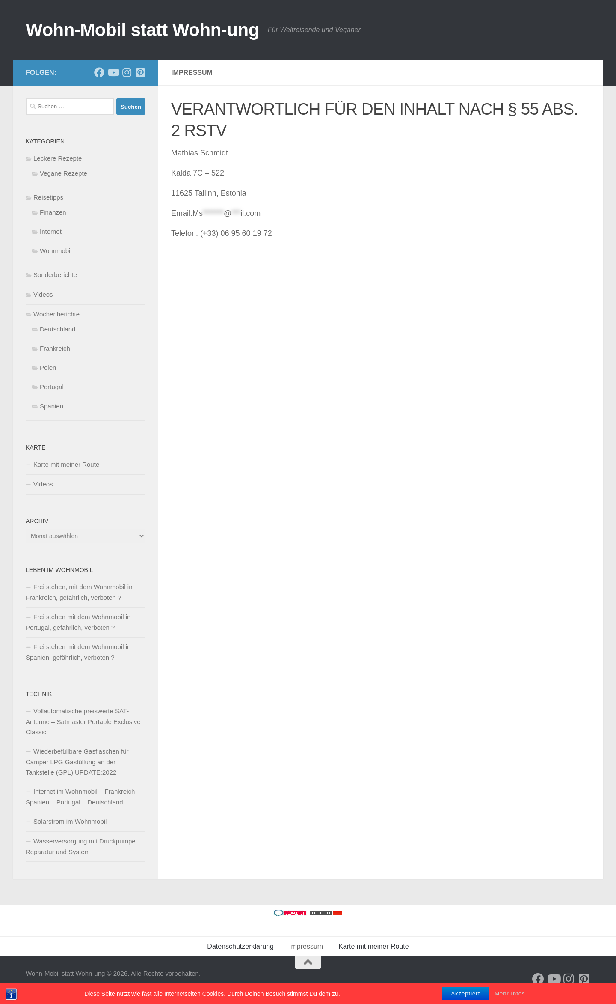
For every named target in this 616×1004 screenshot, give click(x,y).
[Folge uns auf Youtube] (113, 72)
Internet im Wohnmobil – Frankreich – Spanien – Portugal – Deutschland (83, 797)
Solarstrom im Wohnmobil (70, 821)
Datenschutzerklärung (240, 946)
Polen (48, 367)
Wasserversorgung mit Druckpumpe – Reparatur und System (83, 846)
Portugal (52, 386)
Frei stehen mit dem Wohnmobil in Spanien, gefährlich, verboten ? (78, 652)
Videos (43, 294)
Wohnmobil (56, 250)
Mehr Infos (510, 996)
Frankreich (55, 348)
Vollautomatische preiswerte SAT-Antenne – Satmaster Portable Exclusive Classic (83, 721)
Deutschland (57, 329)
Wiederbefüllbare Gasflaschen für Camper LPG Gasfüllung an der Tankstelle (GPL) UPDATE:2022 (77, 762)
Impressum (306, 946)
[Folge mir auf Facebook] (99, 72)
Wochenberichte (56, 314)
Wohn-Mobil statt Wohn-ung (142, 30)
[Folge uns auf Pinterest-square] (140, 72)
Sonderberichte (55, 274)
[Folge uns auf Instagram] (126, 72)
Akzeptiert (465, 996)
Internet (51, 231)
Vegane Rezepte (63, 173)
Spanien (51, 406)
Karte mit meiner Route (66, 464)
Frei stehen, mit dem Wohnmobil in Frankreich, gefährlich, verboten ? (79, 592)
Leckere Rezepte (57, 158)
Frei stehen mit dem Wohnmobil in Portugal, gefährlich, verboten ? (78, 622)
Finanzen (53, 212)
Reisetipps (48, 197)
